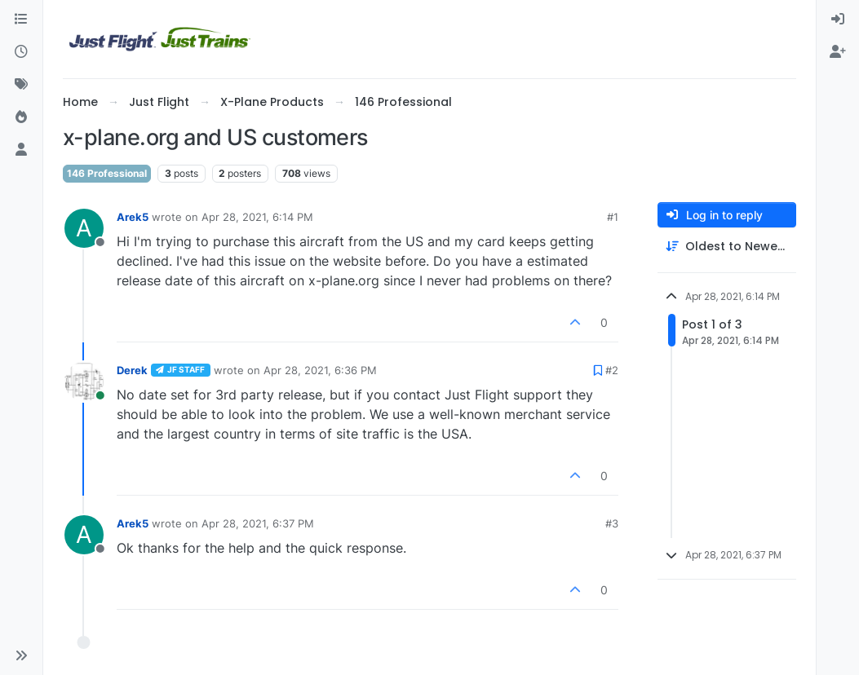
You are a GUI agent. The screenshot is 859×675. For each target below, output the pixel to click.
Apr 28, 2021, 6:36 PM (320, 370)
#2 (611, 370)
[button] (21, 655)
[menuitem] (837, 20)
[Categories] (21, 20)
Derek (132, 370)
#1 (612, 216)
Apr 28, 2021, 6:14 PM (257, 216)
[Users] (21, 150)
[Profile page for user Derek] (84, 381)
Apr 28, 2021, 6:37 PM (257, 523)
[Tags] (21, 85)
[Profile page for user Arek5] (84, 228)
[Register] (837, 52)
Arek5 (132, 216)
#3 (611, 523)
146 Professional (107, 173)
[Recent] (21, 52)
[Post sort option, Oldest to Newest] (727, 246)
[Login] (837, 20)
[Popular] (21, 117)
